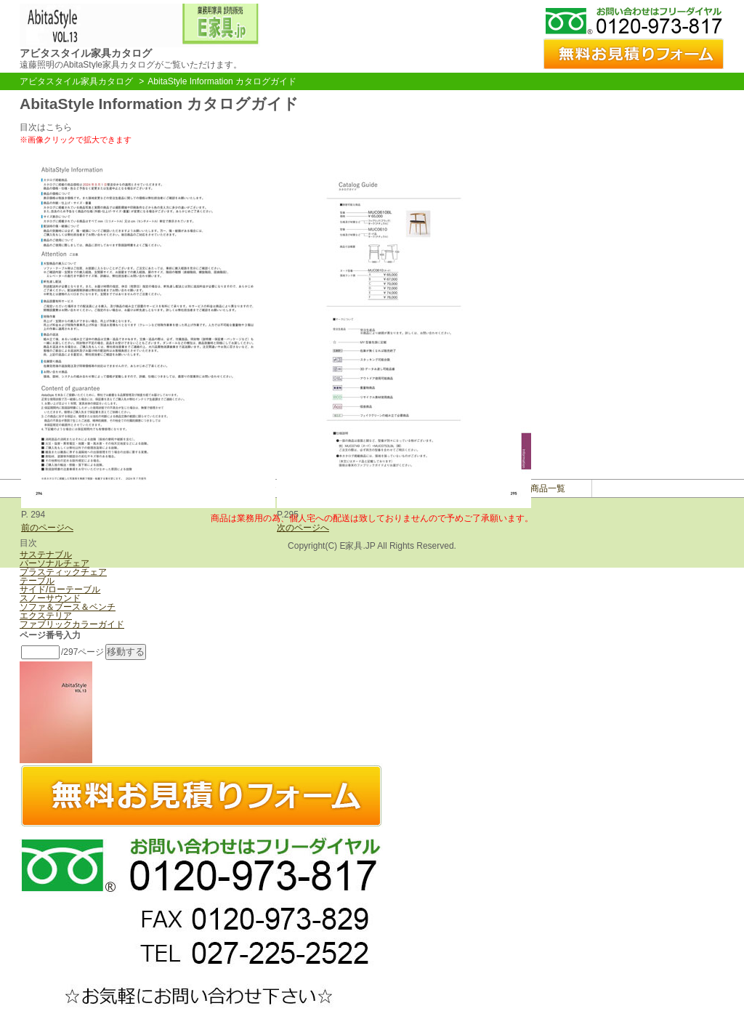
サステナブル (46, 554)
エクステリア (46, 616)
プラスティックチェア (63, 572)
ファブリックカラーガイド (72, 624)
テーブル (37, 581)
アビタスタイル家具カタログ (76, 81)
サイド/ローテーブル (60, 589)
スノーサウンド (50, 598)
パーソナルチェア (54, 563)
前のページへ (47, 528)
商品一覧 (547, 488)
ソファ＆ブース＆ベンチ (68, 607)
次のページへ (303, 528)
